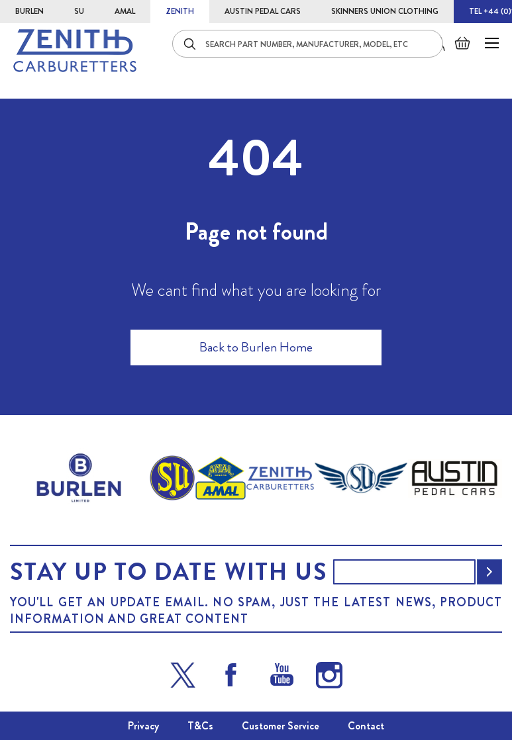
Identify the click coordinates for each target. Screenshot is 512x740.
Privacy (143, 725)
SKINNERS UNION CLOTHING (384, 11)
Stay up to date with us (168, 571)
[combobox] (307, 44)
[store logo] (74, 50)
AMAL (125, 11)
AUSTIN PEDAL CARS (263, 11)
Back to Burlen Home (256, 347)
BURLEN (29, 11)
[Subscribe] (489, 571)
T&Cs (200, 725)
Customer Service (280, 725)
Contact (366, 725)
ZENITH (180, 11)
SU (79, 11)
